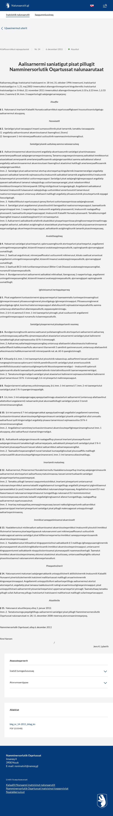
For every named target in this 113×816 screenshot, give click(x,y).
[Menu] (104, 6)
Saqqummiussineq (44, 14)
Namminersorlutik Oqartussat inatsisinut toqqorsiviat (37, 788)
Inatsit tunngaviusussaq (59, 671)
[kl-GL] (92, 5)
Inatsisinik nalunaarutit (18, 14)
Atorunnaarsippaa (59, 683)
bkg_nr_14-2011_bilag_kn (22, 724)
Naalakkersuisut (15, 792)
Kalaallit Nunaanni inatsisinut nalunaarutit (30, 784)
